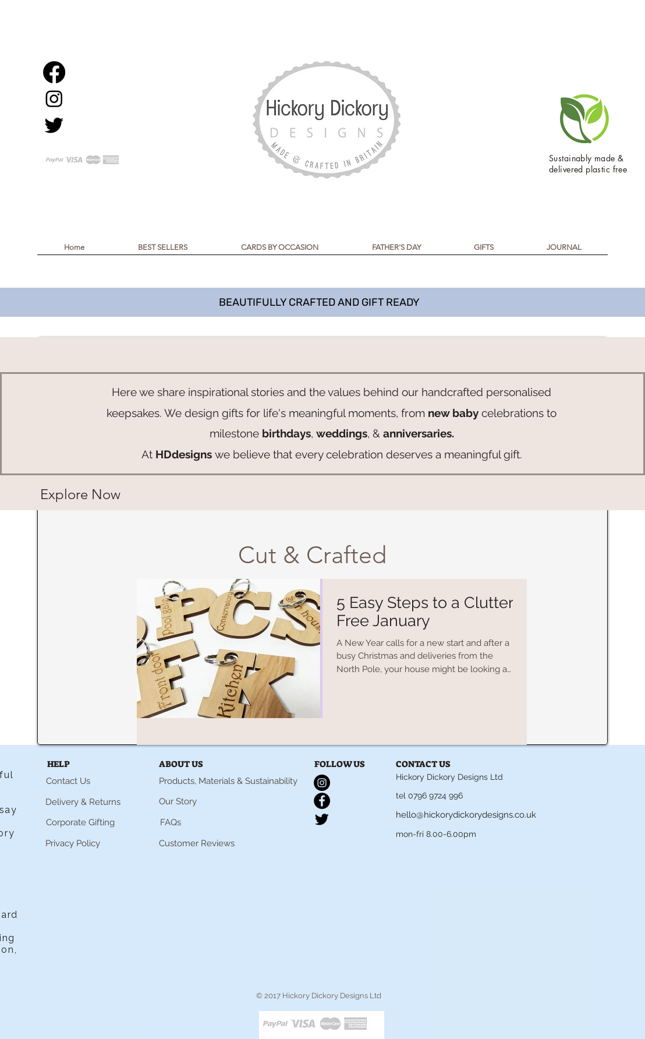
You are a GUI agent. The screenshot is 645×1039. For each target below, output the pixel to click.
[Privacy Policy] (73, 844)
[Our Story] (178, 802)
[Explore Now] (80, 494)
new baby (453, 413)
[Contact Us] (68, 781)
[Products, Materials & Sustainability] (228, 781)
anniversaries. (418, 433)
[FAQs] (170, 823)
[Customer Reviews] (197, 844)
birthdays (286, 433)
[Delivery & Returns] (83, 802)
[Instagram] (54, 98)
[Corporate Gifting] (80, 823)
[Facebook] (54, 72)
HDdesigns (183, 454)
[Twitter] (54, 125)
